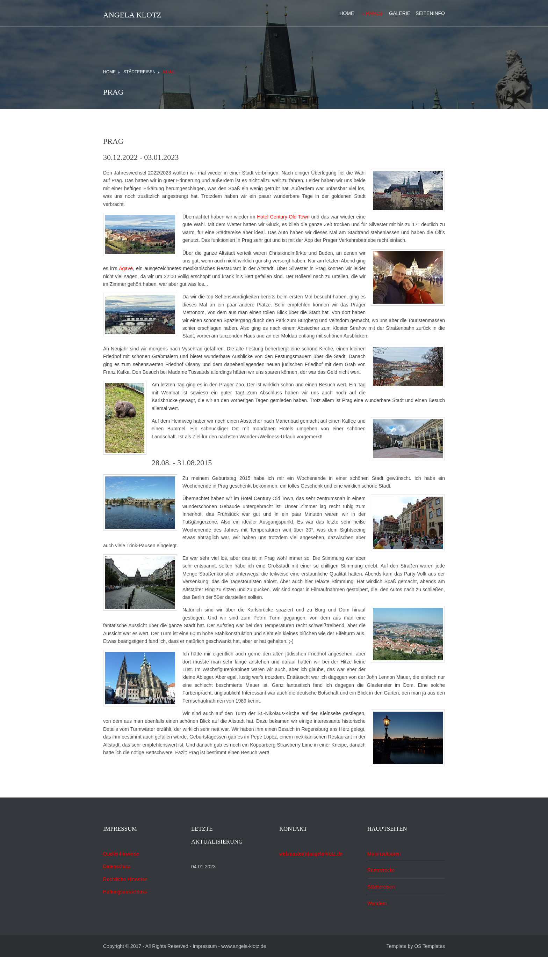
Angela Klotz (132, 14)
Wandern (377, 903)
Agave (126, 268)
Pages (374, 13)
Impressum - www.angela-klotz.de (229, 946)
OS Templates (429, 946)
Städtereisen (139, 71)
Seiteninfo (430, 13)
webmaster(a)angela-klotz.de (310, 853)
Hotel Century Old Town (284, 217)
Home (346, 13)
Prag (169, 71)
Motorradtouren (384, 853)
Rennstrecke (381, 870)
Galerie (399, 13)
